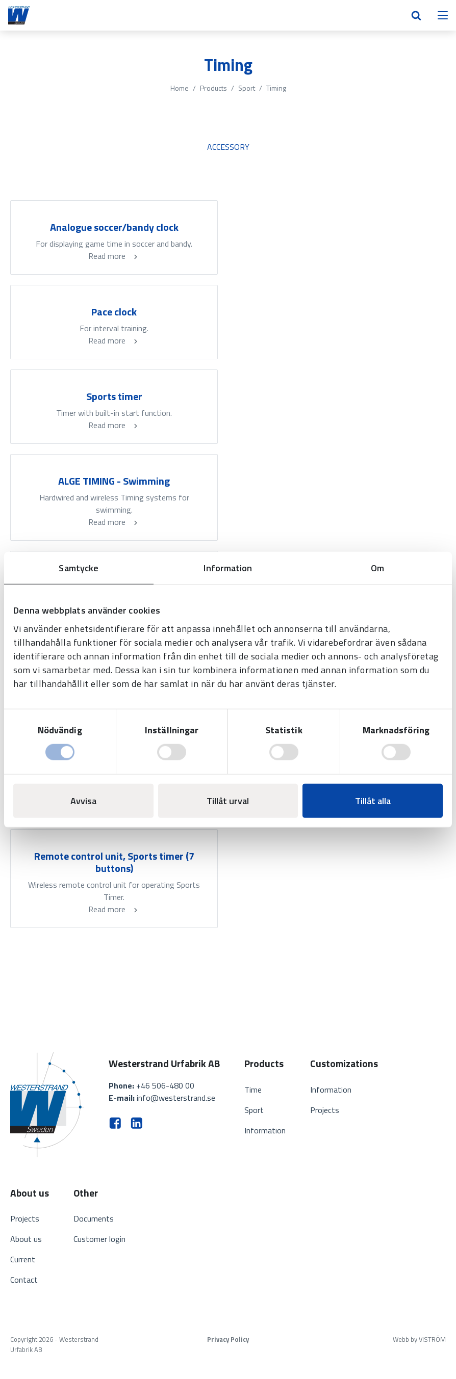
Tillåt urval (228, 800)
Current (22, 1259)
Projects (324, 1110)
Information (265, 1130)
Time (253, 1089)
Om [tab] (377, 568)
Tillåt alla (373, 800)
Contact (24, 1280)
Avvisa (83, 800)
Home (179, 88)
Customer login (99, 1239)
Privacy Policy (228, 1339)
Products (213, 88)
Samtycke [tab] (78, 568)
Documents (93, 1218)
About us (26, 1239)
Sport (246, 88)
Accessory (228, 147)
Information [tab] (228, 568)
